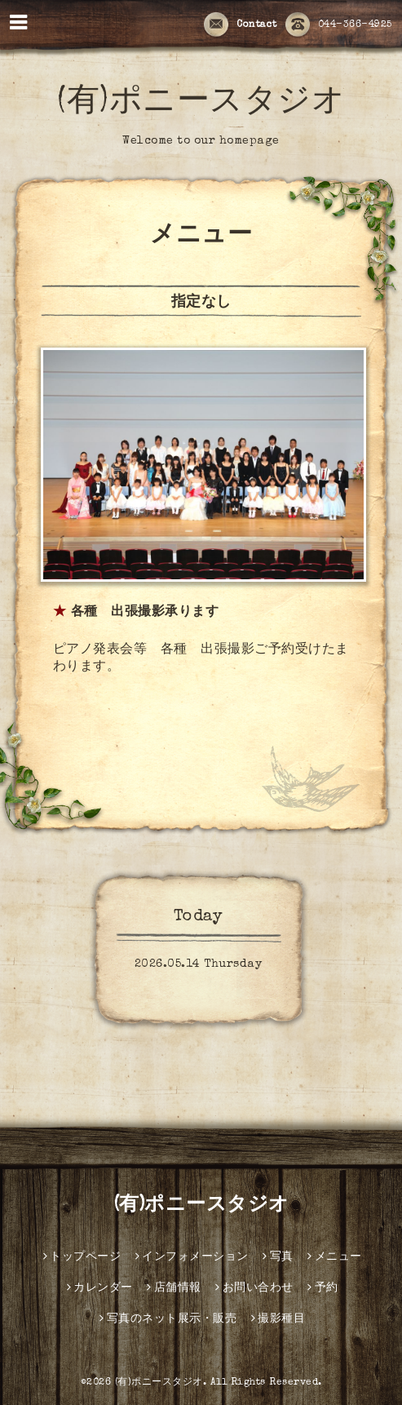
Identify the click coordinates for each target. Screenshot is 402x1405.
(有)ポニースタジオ (201, 103)
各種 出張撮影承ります (145, 612)
